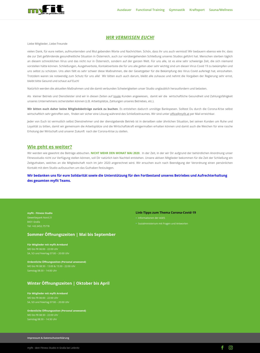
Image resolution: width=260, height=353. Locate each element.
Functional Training (150, 10)
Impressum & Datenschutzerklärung (48, 337)
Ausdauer (124, 10)
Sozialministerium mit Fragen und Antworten (163, 223)
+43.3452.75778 (40, 226)
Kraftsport (197, 10)
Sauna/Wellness (221, 10)
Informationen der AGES (151, 217)
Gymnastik (177, 10)
